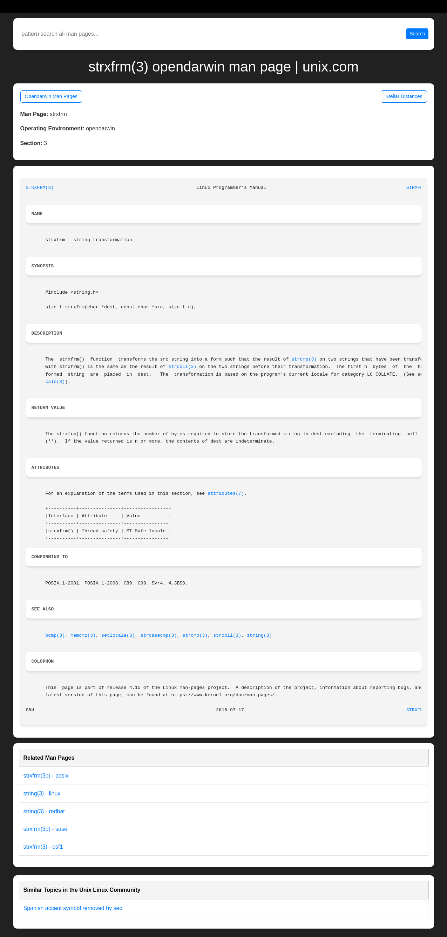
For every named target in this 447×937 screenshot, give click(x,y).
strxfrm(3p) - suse (45, 829)
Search (417, 33)
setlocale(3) (118, 635)
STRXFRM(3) (40, 187)
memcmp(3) (83, 635)
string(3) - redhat (44, 811)
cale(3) (55, 381)
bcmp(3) (55, 635)
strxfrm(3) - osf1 (43, 847)
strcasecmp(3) (159, 635)
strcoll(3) (182, 366)
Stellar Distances (403, 96)
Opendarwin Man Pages (51, 96)
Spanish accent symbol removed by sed (73, 908)
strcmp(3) (304, 359)
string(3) (259, 635)
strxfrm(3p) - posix (46, 776)
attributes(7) (226, 493)
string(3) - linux (42, 793)
